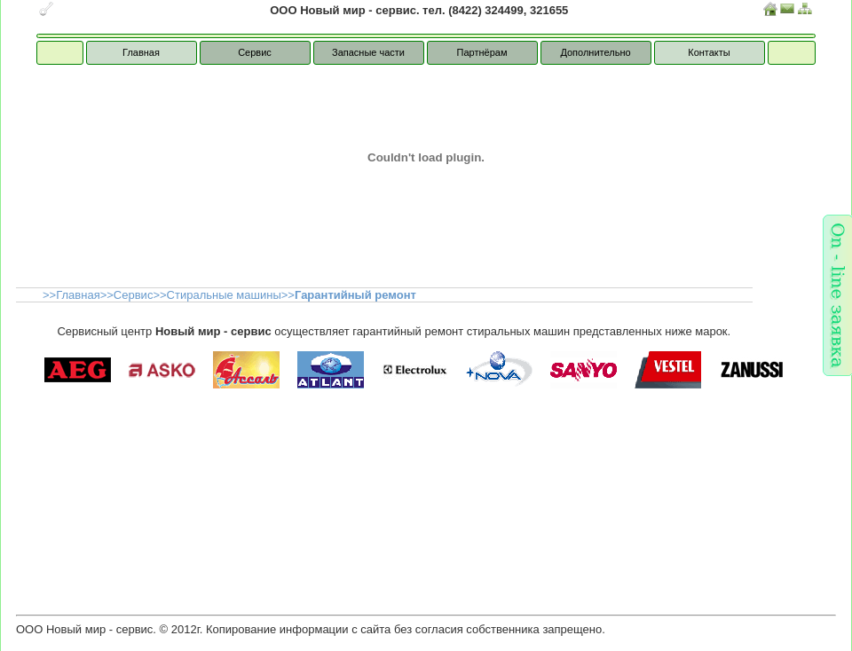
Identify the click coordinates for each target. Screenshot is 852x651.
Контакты (710, 52)
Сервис (255, 52)
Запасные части (368, 52)
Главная (142, 52)
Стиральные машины (224, 295)
